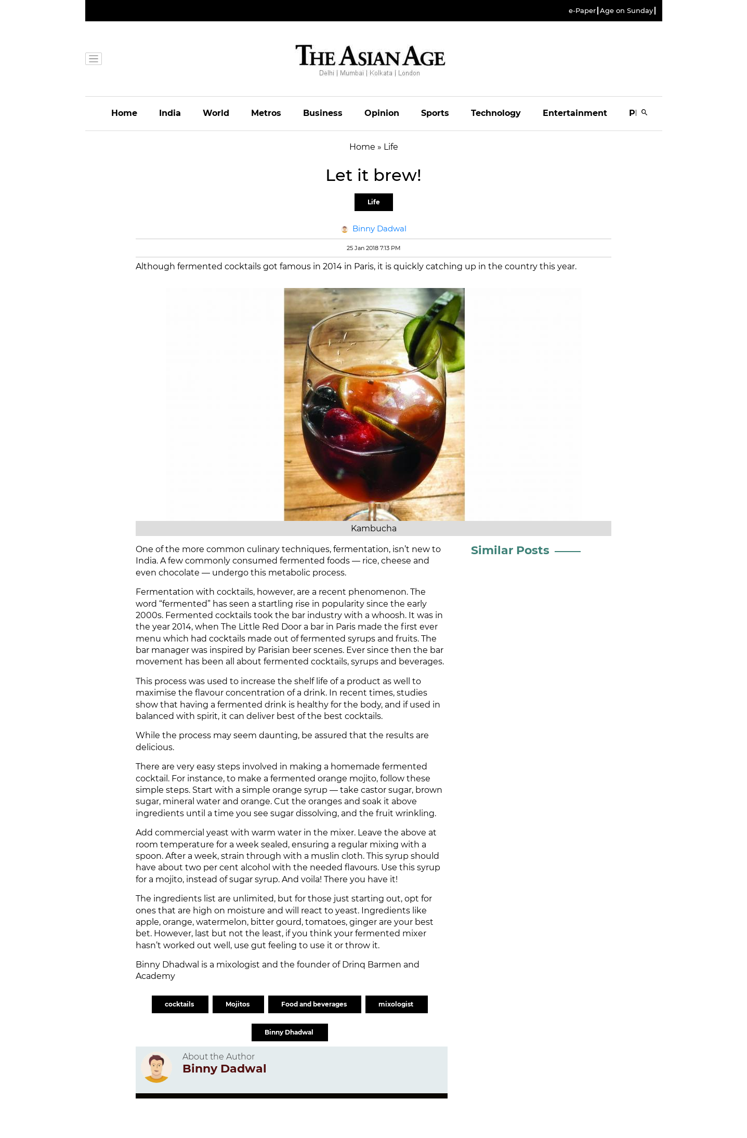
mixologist (396, 1004)
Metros (266, 113)
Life (374, 202)
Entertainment (575, 113)
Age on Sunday (626, 11)
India (170, 113)
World (216, 113)
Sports (435, 113)
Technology (496, 113)
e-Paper (582, 11)
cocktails (180, 1004)
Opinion (381, 113)
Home (124, 113)
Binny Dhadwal (290, 1032)
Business (323, 113)
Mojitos (238, 1004)
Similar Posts (510, 550)
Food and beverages (314, 1004)
